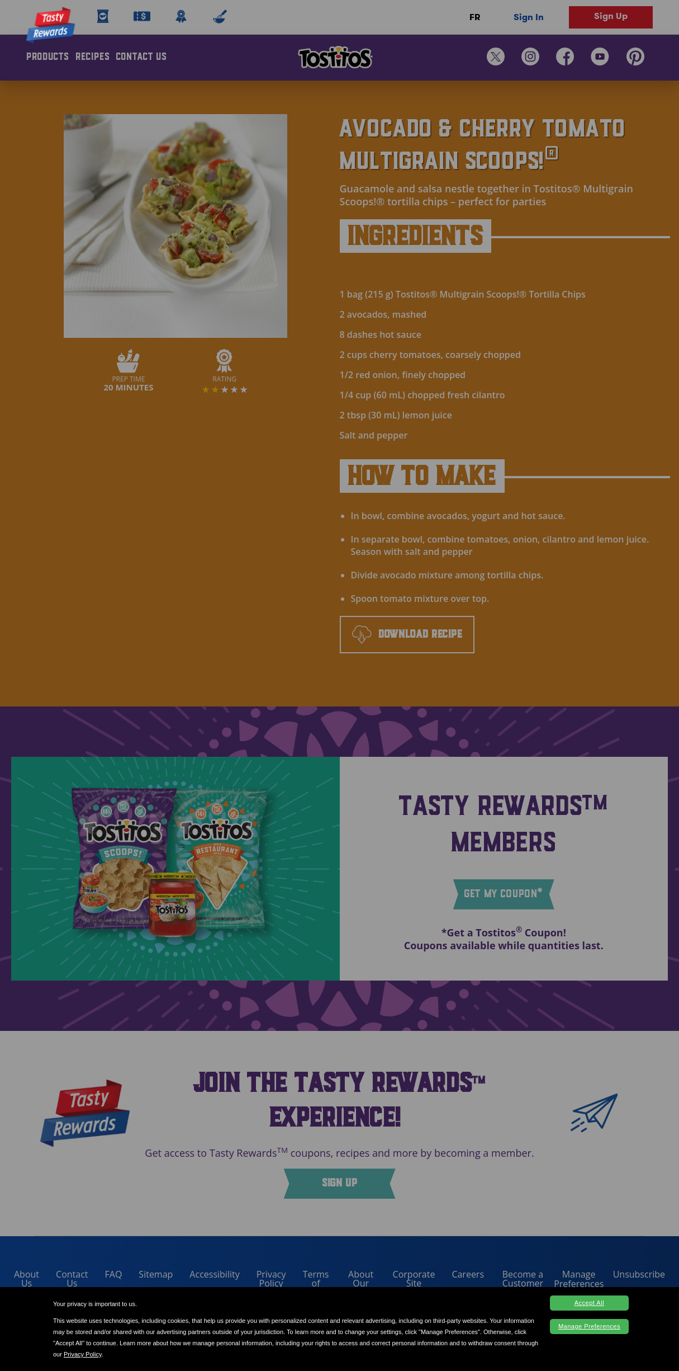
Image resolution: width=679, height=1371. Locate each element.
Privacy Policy (83, 1354)
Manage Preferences (589, 1326)
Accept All (589, 1302)
